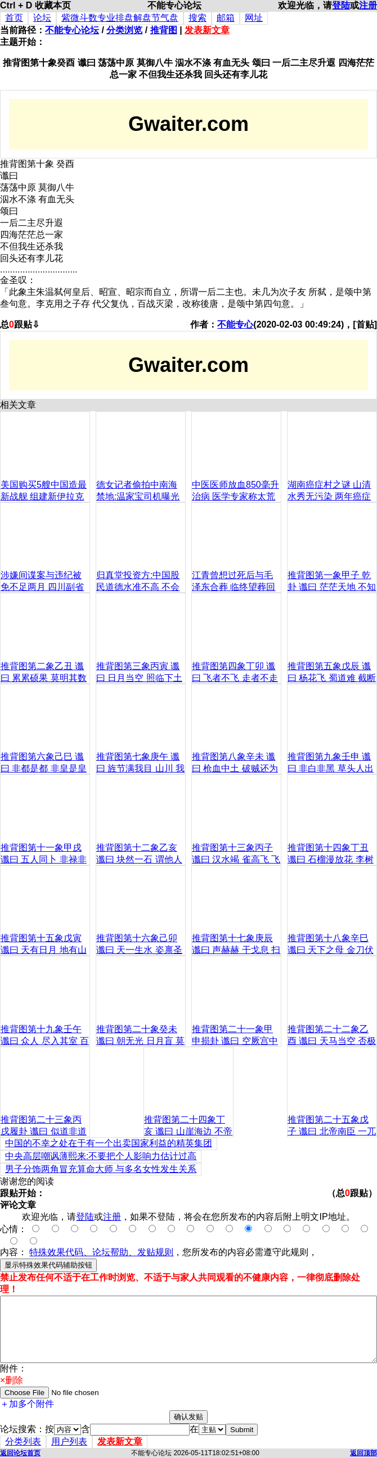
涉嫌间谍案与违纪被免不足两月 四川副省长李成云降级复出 (42, 586)
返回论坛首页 (20, 1453)
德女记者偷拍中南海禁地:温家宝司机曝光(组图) (137, 496)
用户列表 (69, 1441)
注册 (368, 5)
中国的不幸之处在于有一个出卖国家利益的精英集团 (108, 1143)
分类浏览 (124, 30)
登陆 (341, 5)
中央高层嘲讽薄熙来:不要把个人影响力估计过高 (100, 1156)
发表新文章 (207, 30)
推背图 (163, 30)
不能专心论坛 (72, 30)
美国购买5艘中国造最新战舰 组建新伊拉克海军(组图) (44, 496)
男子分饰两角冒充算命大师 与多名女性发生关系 (100, 1169)
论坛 (42, 17)
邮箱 (226, 17)
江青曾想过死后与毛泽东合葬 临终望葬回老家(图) (233, 586)
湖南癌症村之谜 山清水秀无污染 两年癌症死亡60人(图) (329, 496)
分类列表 (23, 1441)
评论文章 (18, 1205)
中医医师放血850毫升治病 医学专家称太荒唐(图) (235, 496)
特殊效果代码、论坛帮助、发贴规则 (101, 1252)
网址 (254, 17)
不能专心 (235, 324)
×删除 (11, 1380)
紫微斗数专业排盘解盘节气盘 (119, 17)
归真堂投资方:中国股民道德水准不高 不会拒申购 (137, 586)
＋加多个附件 (27, 1404)
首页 (14, 17)
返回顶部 (363, 1453)
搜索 (197, 17)
